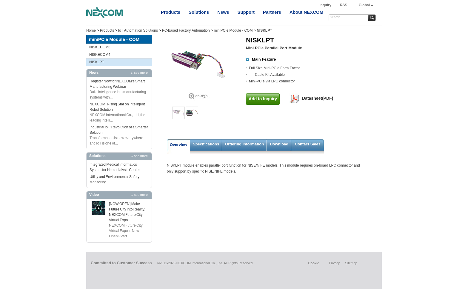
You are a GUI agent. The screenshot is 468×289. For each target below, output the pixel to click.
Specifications (206, 144)
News (223, 12)
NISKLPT (96, 62)
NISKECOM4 (99, 55)
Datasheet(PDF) (317, 98)
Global (364, 5)
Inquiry (325, 5)
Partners (272, 12)
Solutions (199, 12)
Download (279, 144)
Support (246, 12)
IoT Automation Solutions (138, 30)
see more (141, 72)
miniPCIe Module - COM (233, 30)
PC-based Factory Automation (186, 30)
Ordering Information (244, 144)
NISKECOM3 (99, 47)
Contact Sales (308, 144)
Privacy (334, 263)
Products (170, 12)
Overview (178, 144)
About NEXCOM (306, 12)
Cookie (313, 263)
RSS (343, 5)
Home (91, 30)
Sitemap (351, 263)
